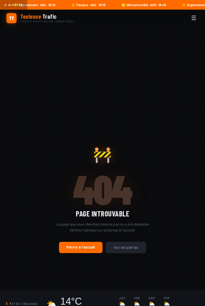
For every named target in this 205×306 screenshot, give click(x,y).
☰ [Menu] (193, 18)
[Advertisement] (102, 67)
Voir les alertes (125, 247)
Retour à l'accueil (80, 247)
